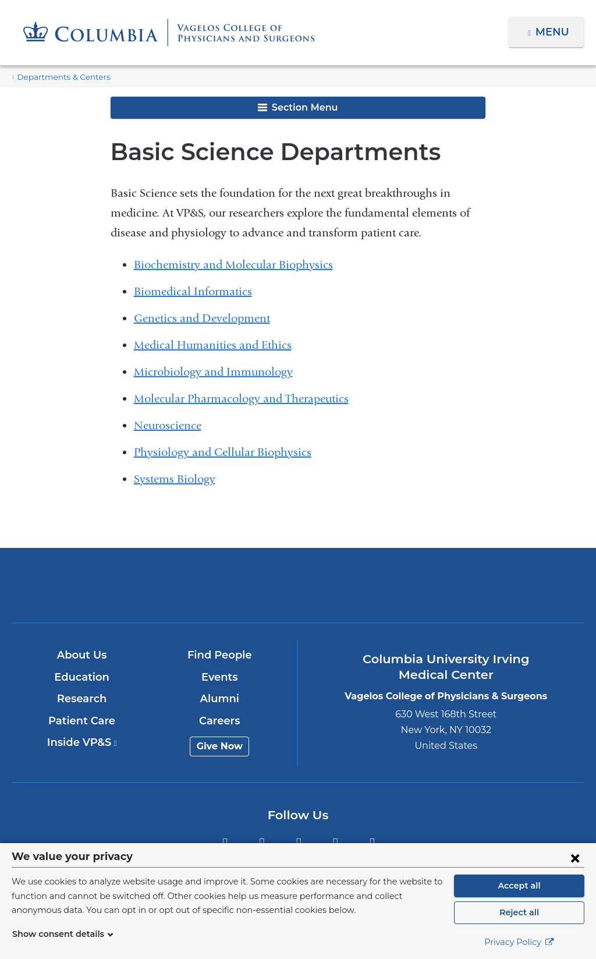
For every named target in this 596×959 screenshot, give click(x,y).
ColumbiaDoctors (486, 585)
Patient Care (82, 721)
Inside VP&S (82, 742)
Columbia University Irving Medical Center (110, 585)
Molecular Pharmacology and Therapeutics (241, 398)
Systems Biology (174, 479)
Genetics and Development (202, 318)
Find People (220, 655)
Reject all (519, 912)
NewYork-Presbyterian (298, 593)
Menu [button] (553, 32)
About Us (82, 655)
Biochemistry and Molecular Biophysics (233, 264)
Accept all (519, 885)
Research (82, 699)
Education (82, 677)
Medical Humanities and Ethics (213, 345)
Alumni (220, 699)
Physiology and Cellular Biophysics (222, 452)
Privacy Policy (519, 942)
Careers (220, 721)
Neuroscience (167, 425)
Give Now (220, 746)
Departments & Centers (58, 77)
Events (220, 677)
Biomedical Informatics (193, 291)
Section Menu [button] (298, 107)
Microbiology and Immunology (213, 371)
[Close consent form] (575, 857)
